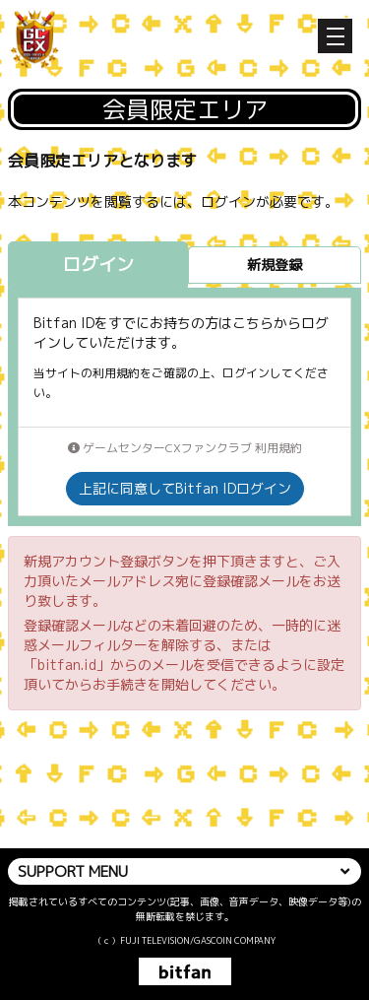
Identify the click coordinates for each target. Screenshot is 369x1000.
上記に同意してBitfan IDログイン (185, 488)
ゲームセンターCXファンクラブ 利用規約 (185, 447)
